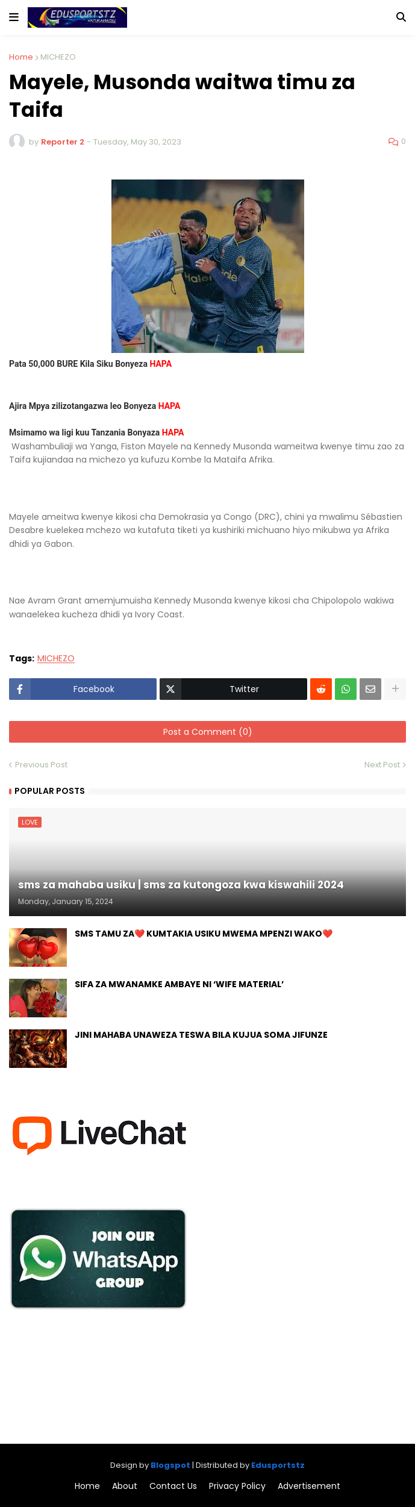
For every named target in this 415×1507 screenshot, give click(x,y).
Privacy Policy (237, 1486)
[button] (14, 17)
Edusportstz (278, 1465)
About (124, 1486)
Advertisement (309, 1486)
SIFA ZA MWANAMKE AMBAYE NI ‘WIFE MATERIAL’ (179, 984)
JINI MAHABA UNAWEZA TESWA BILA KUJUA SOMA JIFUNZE (201, 1035)
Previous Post (41, 765)
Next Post (382, 765)
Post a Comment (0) (207, 732)
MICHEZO (58, 57)
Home (21, 57)
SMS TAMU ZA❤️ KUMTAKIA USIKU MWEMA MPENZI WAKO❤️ (203, 934)
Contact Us (173, 1486)
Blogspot (170, 1465)
